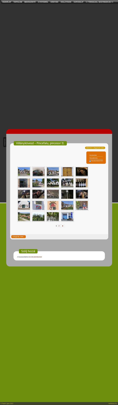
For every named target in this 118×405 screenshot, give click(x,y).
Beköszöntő (30, 2)
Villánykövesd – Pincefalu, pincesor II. (40, 143)
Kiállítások (66, 2)
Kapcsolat (78, 2)
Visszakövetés (93, 158)
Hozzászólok (93, 155)
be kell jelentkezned (35, 257)
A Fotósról (43, 2)
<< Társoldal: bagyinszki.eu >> (99, 2)
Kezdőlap (6, 2)
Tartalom (17, 2)
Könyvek (54, 2)
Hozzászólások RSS (97, 160)
